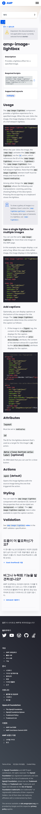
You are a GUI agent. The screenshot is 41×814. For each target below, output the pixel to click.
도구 (6, 685)
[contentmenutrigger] (19, 14)
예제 (6, 679)
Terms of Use (6, 764)
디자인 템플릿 (9, 682)
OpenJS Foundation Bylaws (14, 712)
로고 (6, 742)
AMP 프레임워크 (10, 652)
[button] (37, 3)
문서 (4, 27)
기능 (6, 661)
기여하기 (7, 697)
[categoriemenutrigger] (7, 22)
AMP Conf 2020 (9, 727)
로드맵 (6, 700)
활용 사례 (7, 655)
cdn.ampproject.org (28, 803)
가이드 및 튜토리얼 (10, 673)
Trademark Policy (10, 715)
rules (18, 525)
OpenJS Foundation (11, 770)
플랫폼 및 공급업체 (10, 694)
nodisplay (10, 96)
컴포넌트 (11, 27)
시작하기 (7, 670)
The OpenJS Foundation (12, 709)
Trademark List (10, 718)
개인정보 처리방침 (19, 764)
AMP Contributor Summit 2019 (15, 730)
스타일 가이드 (9, 740)
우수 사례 (7, 658)
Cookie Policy (31, 764)
